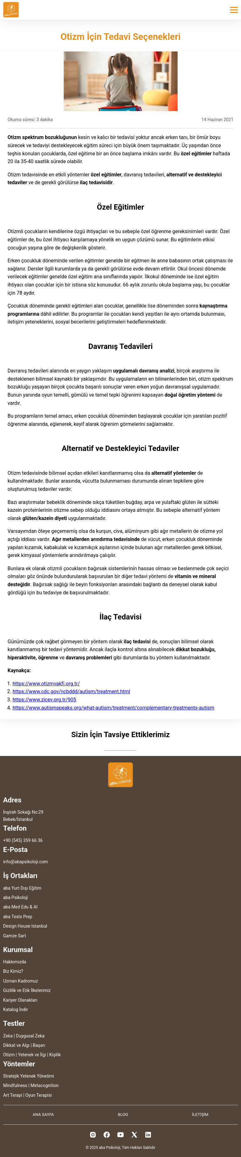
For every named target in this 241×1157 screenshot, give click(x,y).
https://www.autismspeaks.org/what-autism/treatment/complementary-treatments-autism (113, 708)
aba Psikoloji (15, 897)
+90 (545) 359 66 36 (23, 840)
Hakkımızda (14, 961)
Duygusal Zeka (30, 1035)
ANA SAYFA (43, 1114)
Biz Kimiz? (13, 971)
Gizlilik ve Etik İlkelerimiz (27, 990)
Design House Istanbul (25, 926)
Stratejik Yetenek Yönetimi (28, 1076)
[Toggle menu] (234, 10)
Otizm (9, 1054)
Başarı (39, 1045)
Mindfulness (15, 1085)
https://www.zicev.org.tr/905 (44, 700)
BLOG (123, 1114)
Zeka (8, 1035)
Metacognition (44, 1085)
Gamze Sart (14, 935)
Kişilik (55, 1054)
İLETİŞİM (200, 1114)
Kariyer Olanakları (20, 1000)
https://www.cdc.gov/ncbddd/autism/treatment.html (71, 691)
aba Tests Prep (17, 916)
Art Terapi (12, 1095)
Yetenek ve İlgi (32, 1054)
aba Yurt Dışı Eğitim (22, 888)
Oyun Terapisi (38, 1095)
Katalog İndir (15, 1009)
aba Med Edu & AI (20, 906)
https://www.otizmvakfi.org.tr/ (46, 684)
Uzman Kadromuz (20, 980)
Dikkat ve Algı (16, 1045)
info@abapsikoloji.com (25, 861)
